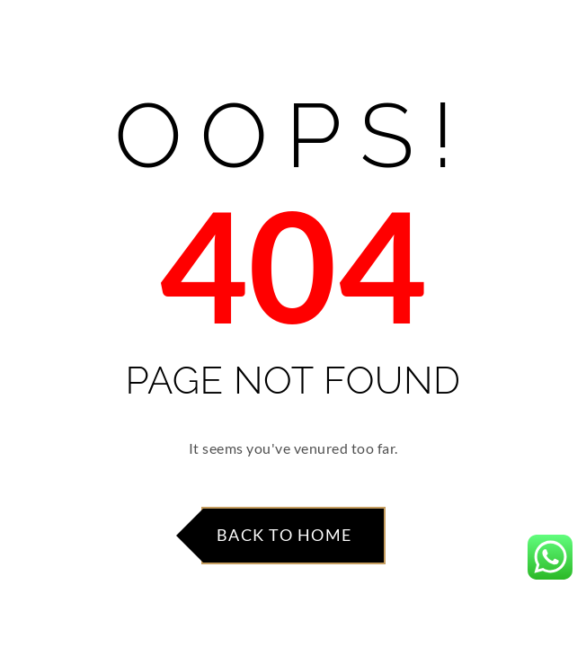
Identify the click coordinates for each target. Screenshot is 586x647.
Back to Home (284, 535)
